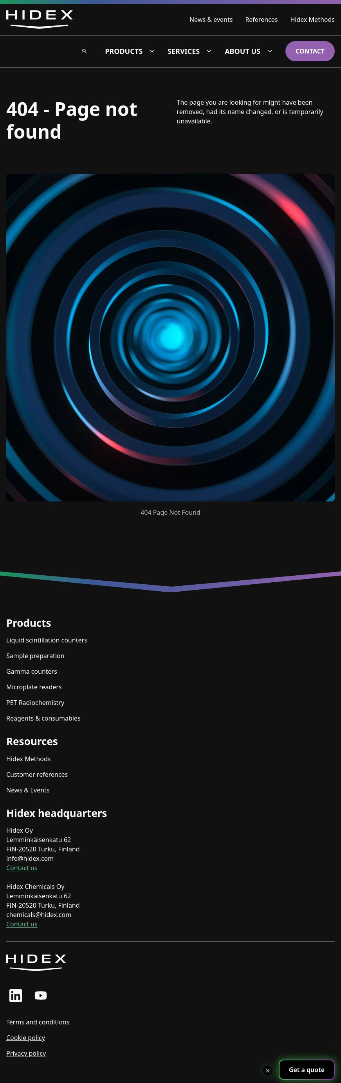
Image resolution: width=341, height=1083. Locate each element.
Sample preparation (35, 655)
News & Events (28, 790)
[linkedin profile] (15, 995)
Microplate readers (34, 687)
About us (242, 51)
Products (124, 51)
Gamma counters (31, 671)
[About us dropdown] (269, 51)
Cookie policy (25, 1037)
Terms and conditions (37, 1022)
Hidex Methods (312, 19)
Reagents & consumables (43, 718)
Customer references (37, 774)
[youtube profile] (40, 995)
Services (184, 51)
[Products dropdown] (152, 51)
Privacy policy (26, 1053)
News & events (211, 19)
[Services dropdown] (209, 51)
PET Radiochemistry (35, 702)
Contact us (22, 868)
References (261, 19)
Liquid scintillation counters (46, 640)
